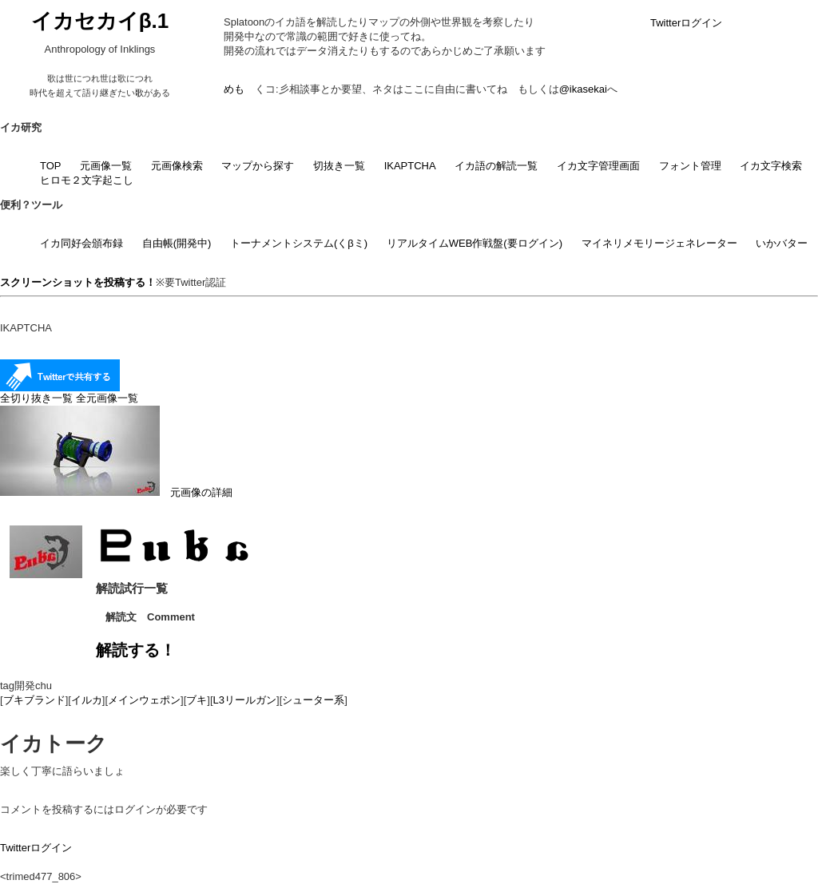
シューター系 (313, 700)
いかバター (782, 243)
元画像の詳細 (116, 492)
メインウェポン (144, 700)
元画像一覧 (106, 166)
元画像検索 (177, 166)
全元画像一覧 (107, 398)
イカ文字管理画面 (598, 166)
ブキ (196, 700)
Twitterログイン (686, 23)
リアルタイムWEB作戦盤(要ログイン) (474, 243)
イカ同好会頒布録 (81, 243)
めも (234, 89)
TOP (51, 166)
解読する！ (136, 650)
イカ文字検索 (771, 166)
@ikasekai (583, 89)
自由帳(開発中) (177, 243)
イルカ (86, 700)
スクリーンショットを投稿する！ (78, 282)
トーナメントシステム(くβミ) (298, 243)
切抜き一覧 (339, 166)
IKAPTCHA (410, 166)
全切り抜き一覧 (36, 398)
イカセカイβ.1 (100, 21)
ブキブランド (34, 700)
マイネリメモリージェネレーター (659, 243)
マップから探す (257, 166)
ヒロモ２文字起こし (86, 180)
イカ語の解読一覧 (496, 166)
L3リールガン (244, 700)
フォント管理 (690, 166)
